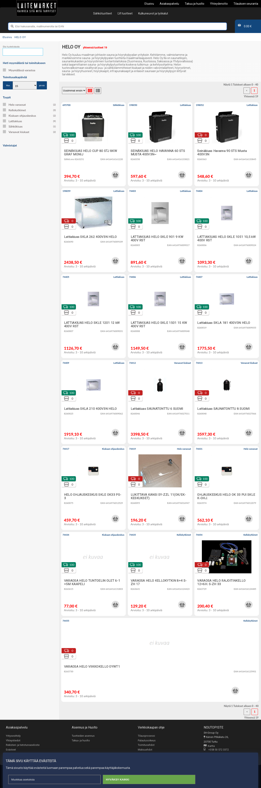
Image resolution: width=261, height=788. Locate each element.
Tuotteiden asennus (83, 735)
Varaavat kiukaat (29, 132)
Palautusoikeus (147, 740)
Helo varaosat (29, 104)
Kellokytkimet (29, 110)
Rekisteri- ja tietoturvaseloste (23, 744)
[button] (115, 175)
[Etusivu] (36, 8)
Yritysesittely (13, 735)
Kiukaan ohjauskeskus (29, 115)
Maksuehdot (145, 749)
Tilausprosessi (146, 735)
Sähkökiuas (29, 126)
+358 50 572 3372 (216, 750)
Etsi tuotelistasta (11, 46)
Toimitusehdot (146, 744)
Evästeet (11, 749)
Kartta (209, 746)
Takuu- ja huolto (81, 740)
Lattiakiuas (29, 121)
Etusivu (7, 37)
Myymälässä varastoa (19, 70)
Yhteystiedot (13, 740)
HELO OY (20, 37)
